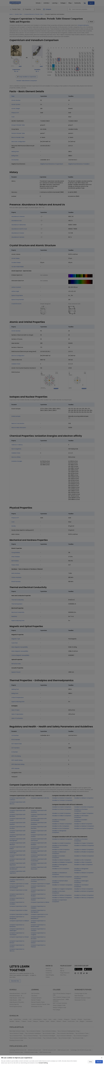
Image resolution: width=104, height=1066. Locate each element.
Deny (90, 1061)
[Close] (102, 1058)
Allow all (99, 1061)
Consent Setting (43, 1063)
